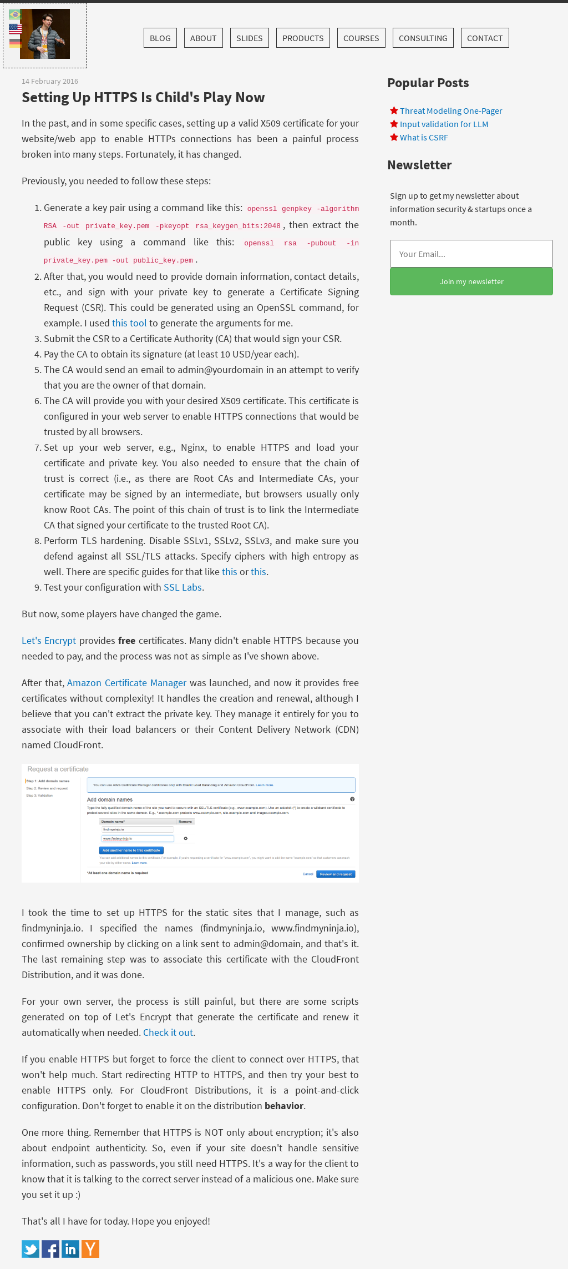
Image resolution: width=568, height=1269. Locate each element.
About (203, 37)
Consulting (423, 37)
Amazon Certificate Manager (126, 682)
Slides (249, 37)
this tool (129, 322)
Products (303, 37)
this (229, 571)
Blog (160, 37)
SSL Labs (183, 587)
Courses (361, 37)
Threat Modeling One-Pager (451, 110)
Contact (485, 37)
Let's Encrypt (49, 640)
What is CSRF (424, 137)
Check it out (168, 1032)
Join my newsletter (472, 281)
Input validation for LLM (444, 123)
